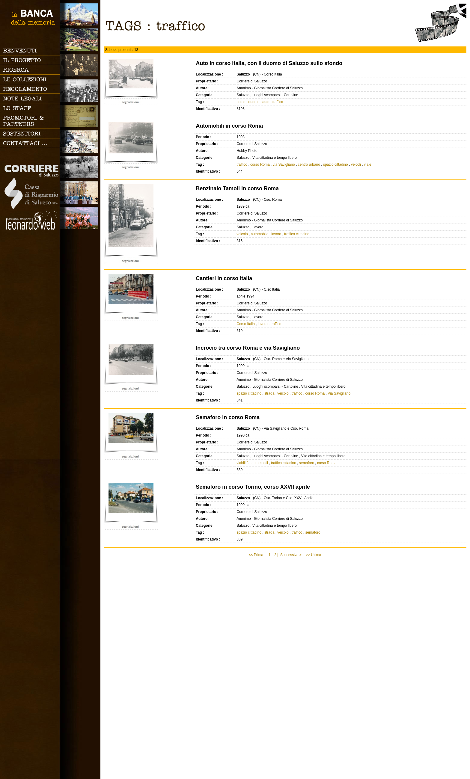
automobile (260, 234)
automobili (259, 463)
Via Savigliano (339, 393)
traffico (277, 102)
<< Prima (256, 555)
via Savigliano (284, 164)
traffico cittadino (296, 234)
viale (367, 164)
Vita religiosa (80, 192)
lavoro (276, 234)
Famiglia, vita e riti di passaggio (80, 65)
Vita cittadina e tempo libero (80, 141)
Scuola (80, 90)
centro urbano (309, 164)
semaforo (306, 463)
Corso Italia (245, 324)
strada (269, 393)
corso (240, 102)
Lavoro (80, 167)
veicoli (356, 164)
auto (265, 102)
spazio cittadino (335, 164)
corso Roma (260, 164)
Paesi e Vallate (80, 39)
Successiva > (291, 555)
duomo (254, 102)
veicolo (242, 234)
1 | (270, 555)
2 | (276, 555)
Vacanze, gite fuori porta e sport (80, 218)
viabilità (242, 463)
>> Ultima (314, 555)
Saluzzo (80, 14)
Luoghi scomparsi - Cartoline (80, 116)
